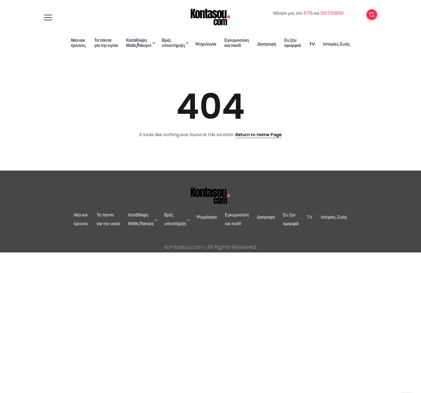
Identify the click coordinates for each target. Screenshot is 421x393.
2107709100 (332, 13)
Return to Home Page (258, 135)
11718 (308, 13)
